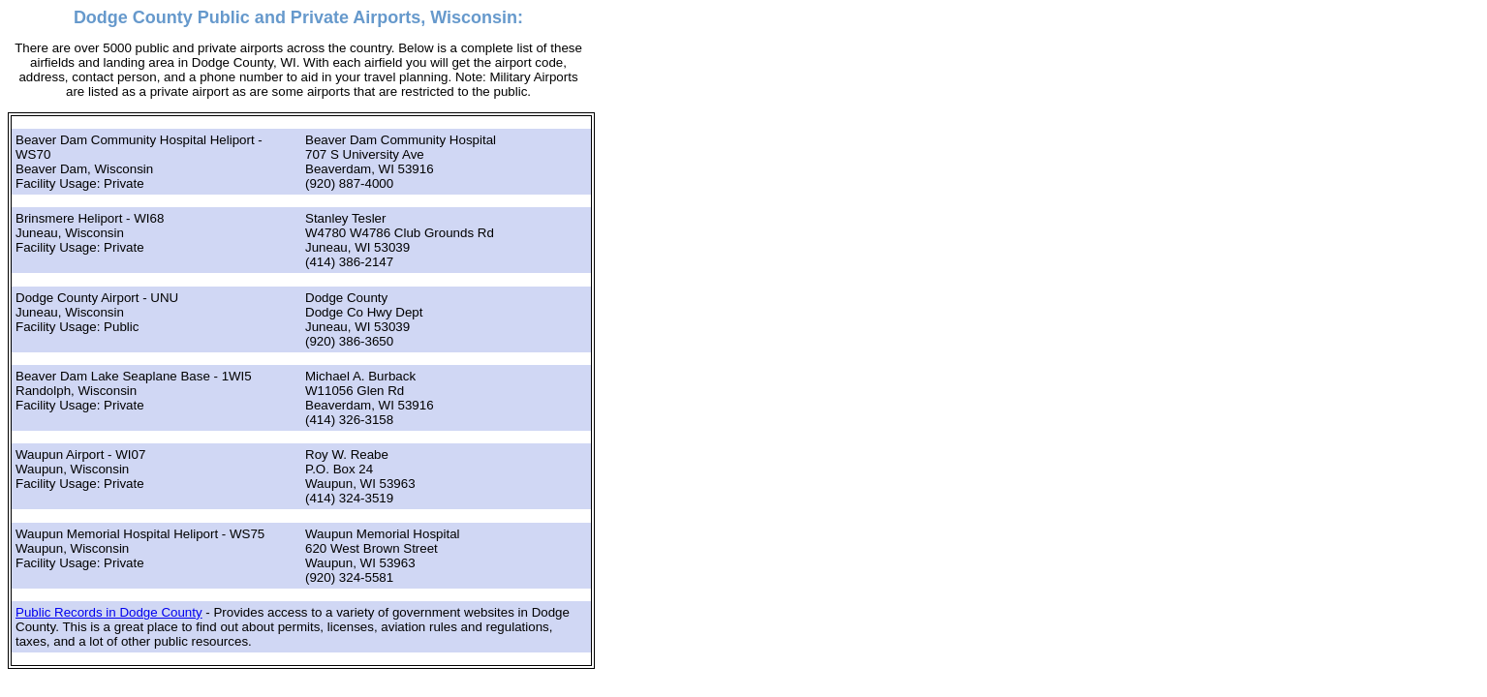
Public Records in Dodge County (108, 612)
